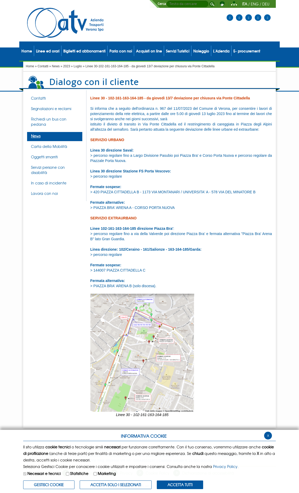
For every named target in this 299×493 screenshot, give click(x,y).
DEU (265, 4)
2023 (66, 66)
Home (30, 66)
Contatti (43, 66)
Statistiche (79, 473)
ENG (255, 4)
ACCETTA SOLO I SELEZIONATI (115, 484)
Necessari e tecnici (44, 473)
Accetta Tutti (179, 484)
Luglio (78, 66)
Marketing (107, 473)
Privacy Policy (225, 466)
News (56, 66)
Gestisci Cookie (49, 484)
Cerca (162, 4)
